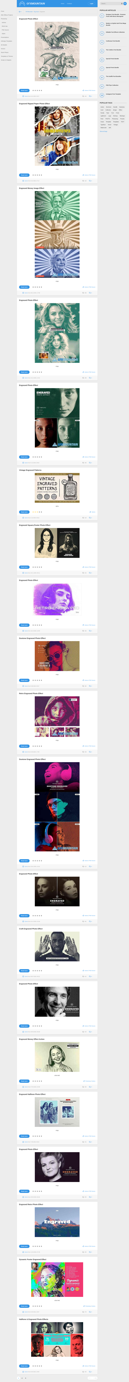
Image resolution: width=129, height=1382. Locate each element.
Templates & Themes (7, 57)
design (115, 110)
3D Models (4, 45)
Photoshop (4, 19)
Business (122, 107)
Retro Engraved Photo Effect (31, 693)
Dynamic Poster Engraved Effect (32, 1259)
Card (102, 110)
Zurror (26, 96)
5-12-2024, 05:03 (35, 462)
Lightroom (103, 116)
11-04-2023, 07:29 (35, 1252)
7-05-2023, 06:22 (35, 1142)
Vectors (3, 49)
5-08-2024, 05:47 (35, 686)
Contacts (69, 3)
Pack (102, 119)
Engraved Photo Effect (28, 19)
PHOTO (108, 119)
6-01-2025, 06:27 (35, 96)
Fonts (2, 11)
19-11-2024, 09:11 (35, 573)
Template (108, 121)
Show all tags (103, 131)
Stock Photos (5, 53)
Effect (120, 110)
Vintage (116, 124)
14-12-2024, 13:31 (35, 378)
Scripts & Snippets (6, 61)
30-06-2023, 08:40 (35, 1031)
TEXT (122, 121)
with (110, 127)
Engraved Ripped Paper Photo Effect (34, 104)
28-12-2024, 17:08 (35, 293)
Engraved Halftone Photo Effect (32, 1094)
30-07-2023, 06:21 (35, 976)
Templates (116, 121)
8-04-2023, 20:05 (35, 1371)
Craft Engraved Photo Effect (30, 929)
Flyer (107, 113)
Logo (109, 116)
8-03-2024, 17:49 (35, 752)
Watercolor (104, 127)
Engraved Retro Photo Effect (31, 1204)
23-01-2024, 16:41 (35, 866)
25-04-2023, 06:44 (35, 1197)
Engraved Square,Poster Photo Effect (34, 525)
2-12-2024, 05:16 (35, 517)
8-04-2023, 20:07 (35, 1312)
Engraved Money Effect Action (31, 1039)
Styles (3, 34)
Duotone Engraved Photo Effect (32, 638)
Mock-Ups (5, 26)
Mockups (122, 116)
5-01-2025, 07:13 (35, 181)
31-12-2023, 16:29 (35, 921)
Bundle (115, 107)
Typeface (103, 124)
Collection (108, 110)
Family (102, 113)
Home (62, 3)
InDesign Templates (6, 42)
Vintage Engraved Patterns (30, 470)
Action (102, 107)
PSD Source (5, 30)
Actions (4, 23)
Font (112, 113)
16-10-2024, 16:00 (35, 631)
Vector (109, 124)
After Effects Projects (7, 15)
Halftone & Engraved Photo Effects (33, 1319)
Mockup (115, 116)
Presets (122, 119)
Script (102, 121)
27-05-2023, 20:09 (35, 1087)
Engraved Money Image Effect (31, 188)
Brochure (108, 107)
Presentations (5, 38)
